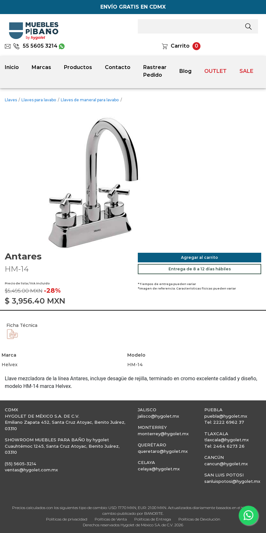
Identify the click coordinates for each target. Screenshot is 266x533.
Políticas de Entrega (152, 519)
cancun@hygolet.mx (226, 463)
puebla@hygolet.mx (225, 416)
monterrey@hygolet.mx (163, 433)
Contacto (117, 67)
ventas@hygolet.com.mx (31, 469)
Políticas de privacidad (66, 519)
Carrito (180, 46)
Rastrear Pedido (155, 71)
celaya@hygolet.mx (159, 468)
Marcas (41, 67)
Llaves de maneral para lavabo (90, 99)
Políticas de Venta (111, 519)
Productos (78, 67)
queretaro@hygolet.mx (163, 451)
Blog (185, 71)
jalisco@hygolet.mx (158, 416)
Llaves (11, 99)
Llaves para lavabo (38, 99)
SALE (246, 71)
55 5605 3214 (35, 46)
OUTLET (215, 71)
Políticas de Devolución (199, 519)
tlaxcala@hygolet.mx (226, 439)
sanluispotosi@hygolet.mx (232, 481)
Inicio (12, 67)
